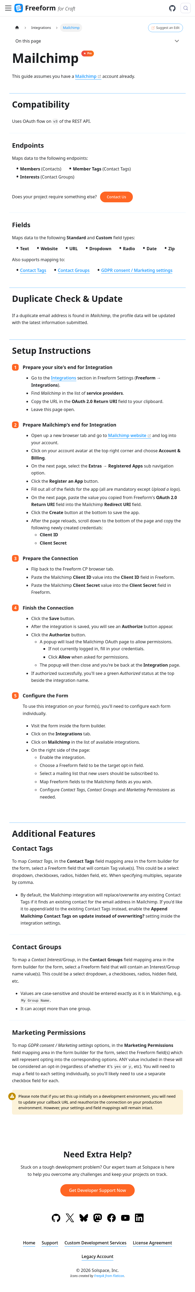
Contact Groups (74, 270)
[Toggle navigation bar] (8, 8)
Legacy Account (97, 1256)
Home (29, 1243)
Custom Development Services (95, 1243)
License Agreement (152, 1243)
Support (50, 1243)
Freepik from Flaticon (109, 1276)
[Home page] (17, 28)
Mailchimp (86, 76)
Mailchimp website (127, 435)
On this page (28, 41)
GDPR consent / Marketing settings (136, 270)
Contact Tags (33, 270)
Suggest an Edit (166, 28)
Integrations (63, 378)
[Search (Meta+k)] (186, 8)
